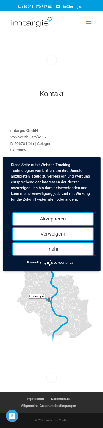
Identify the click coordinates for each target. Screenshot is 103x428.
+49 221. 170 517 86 (36, 7)
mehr (53, 249)
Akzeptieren (53, 219)
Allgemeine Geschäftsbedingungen (48, 406)
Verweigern (52, 234)
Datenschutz (61, 399)
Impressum (35, 399)
